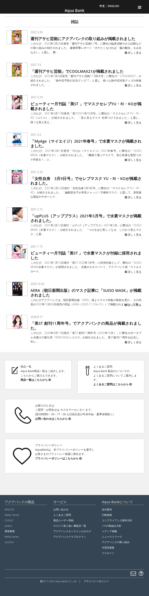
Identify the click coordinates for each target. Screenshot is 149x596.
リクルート (108, 553)
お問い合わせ (60, 509)
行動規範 (107, 515)
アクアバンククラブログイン (69, 536)
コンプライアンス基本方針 (117, 520)
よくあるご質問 (62, 515)
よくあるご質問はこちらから (112, 384)
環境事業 (10, 531)
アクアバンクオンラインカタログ (72, 531)
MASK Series (12, 536)
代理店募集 (108, 547)
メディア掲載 (109, 531)
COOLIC (9, 520)
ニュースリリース (112, 536)
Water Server (12, 515)
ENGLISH (113, 6)
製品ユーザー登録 (63, 520)
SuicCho (9, 542)
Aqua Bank (74, 10)
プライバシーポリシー (96, 581)
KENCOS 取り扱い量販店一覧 (69, 526)
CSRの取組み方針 (111, 526)
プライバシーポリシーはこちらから (58, 458)
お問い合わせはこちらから (53, 418)
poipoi (8, 526)
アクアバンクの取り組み (116, 542)
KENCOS (9, 509)
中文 (102, 6)
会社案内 (107, 509)
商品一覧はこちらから (36, 380)
